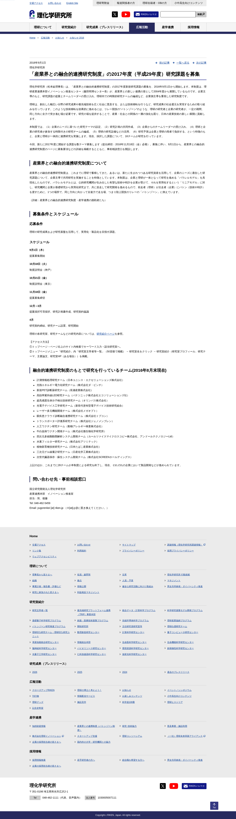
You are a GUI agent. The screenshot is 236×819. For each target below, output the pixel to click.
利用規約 (81, 550)
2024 (124, 672)
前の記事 (164, 62)
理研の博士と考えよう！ (89, 690)
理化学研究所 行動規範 (178, 574)
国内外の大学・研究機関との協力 (93, 742)
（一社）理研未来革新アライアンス (186, 736)
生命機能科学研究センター (180, 642)
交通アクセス (36, 3)
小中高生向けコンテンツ (188, 2)
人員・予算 (127, 580)
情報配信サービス (86, 696)
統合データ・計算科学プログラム (138, 610)
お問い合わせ (54, 3)
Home (32, 37)
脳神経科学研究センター (44, 648)
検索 (199, 14)
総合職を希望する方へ (133, 760)
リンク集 (36, 550)
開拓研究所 (82, 626)
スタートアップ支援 (87, 736)
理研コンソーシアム (132, 736)
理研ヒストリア (175, 702)
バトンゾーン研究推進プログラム (48, 626)
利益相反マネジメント (88, 592)
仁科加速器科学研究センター (91, 654)
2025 (79, 672)
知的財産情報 (39, 726)
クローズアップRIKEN (43, 690)
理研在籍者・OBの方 (155, 2)
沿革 (124, 574)
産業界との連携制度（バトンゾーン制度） (96, 728)
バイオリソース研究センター (91, 648)
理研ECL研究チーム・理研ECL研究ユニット (51, 634)
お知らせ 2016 (77, 37)
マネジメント (174, 580)
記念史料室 (37, 708)
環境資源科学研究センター (135, 648)
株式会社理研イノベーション (48, 736)
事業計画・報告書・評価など (46, 586)
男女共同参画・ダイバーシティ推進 (185, 586)
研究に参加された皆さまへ (45, 592)
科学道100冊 (128, 702)
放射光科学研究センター (134, 654)
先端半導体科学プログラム (135, 620)
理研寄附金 (102, 2)
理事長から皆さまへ (42, 574)
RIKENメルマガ (149, 14)
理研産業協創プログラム (179, 620)
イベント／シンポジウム (179, 690)
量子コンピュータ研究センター (182, 632)
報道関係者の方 (126, 2)
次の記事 (201, 62)
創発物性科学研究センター (180, 648)
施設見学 (81, 702)
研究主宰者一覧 (40, 610)
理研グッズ (37, 702)
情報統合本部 (84, 642)
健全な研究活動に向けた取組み (137, 586)
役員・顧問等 (84, 574)
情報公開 (81, 586)
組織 (34, 580)
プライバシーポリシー (133, 550)
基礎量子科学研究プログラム (46, 620)
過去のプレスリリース (178, 672)
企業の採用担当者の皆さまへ (46, 742)
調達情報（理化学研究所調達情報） (186, 544)
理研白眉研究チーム (177, 626)
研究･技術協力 (129, 726)
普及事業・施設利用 (177, 726)
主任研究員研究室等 (132, 626)
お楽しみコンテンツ (132, 696)
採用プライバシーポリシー (180, 550)
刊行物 (35, 696)
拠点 (79, 580)
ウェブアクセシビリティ (44, 556)
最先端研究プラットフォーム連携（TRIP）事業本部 (93, 612)
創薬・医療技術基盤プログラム (92, 620)
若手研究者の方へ (86, 760)
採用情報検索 (39, 760)
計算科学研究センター (133, 632)
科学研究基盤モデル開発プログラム (185, 610)
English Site (72, 3)
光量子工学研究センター (44, 654)
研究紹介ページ (106, 333)
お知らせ (59, 37)
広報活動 (45, 37)
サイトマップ (129, 544)
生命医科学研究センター (134, 642)
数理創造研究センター (88, 632)
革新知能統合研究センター (45, 642)
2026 (34, 672)
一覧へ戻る (182, 62)
